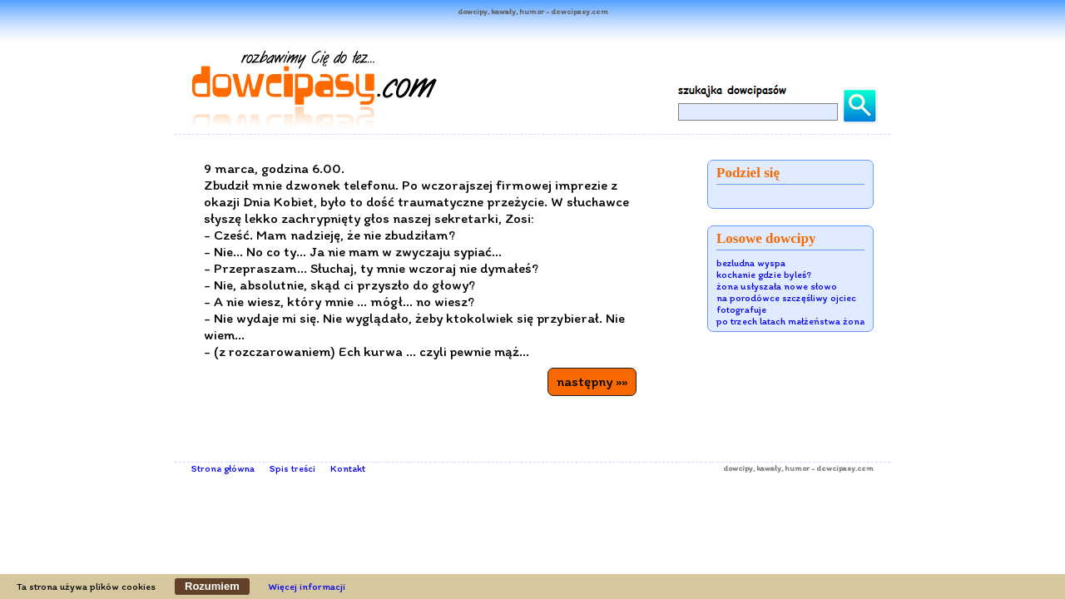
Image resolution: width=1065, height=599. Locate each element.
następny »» (592, 381)
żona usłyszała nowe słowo (776, 286)
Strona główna (223, 468)
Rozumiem (212, 586)
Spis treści (292, 468)
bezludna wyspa (750, 263)
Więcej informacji (307, 586)
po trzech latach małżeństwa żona (790, 321)
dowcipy (738, 468)
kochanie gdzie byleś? (763, 274)
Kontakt (347, 468)
